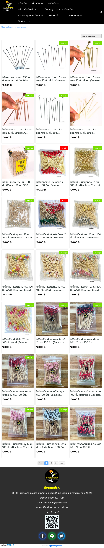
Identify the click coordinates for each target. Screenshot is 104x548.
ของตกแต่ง (21, 27)
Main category (7, 27)
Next (62, 463)
